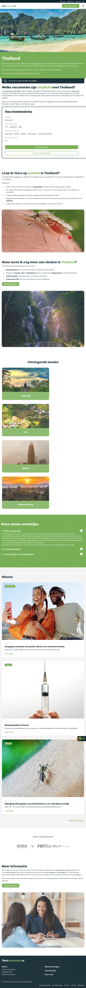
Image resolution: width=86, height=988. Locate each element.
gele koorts (76, 91)
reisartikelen (61, 880)
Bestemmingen (6, 12)
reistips (52, 880)
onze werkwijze (10, 880)
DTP (6, 127)
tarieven (78, 883)
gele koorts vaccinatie (12, 91)
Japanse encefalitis (45, 134)
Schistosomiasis (12, 284)
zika (22, 281)
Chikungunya (32, 134)
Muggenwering (56, 281)
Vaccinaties (50, 978)
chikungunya (31, 281)
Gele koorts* (9, 120)
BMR (20, 127)
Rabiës (16, 134)
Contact (78, 1)
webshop (9, 209)
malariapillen (38, 195)
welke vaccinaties (20, 70)
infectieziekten (36, 64)
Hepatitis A (13, 127)
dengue (17, 281)
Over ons (62, 1)
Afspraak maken (70, 6)
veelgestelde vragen (63, 878)
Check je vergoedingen (42, 153)
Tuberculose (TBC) (12, 287)
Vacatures (70, 1)
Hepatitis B (9, 134)
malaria (16, 185)
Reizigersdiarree (12, 278)
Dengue (23, 134)
